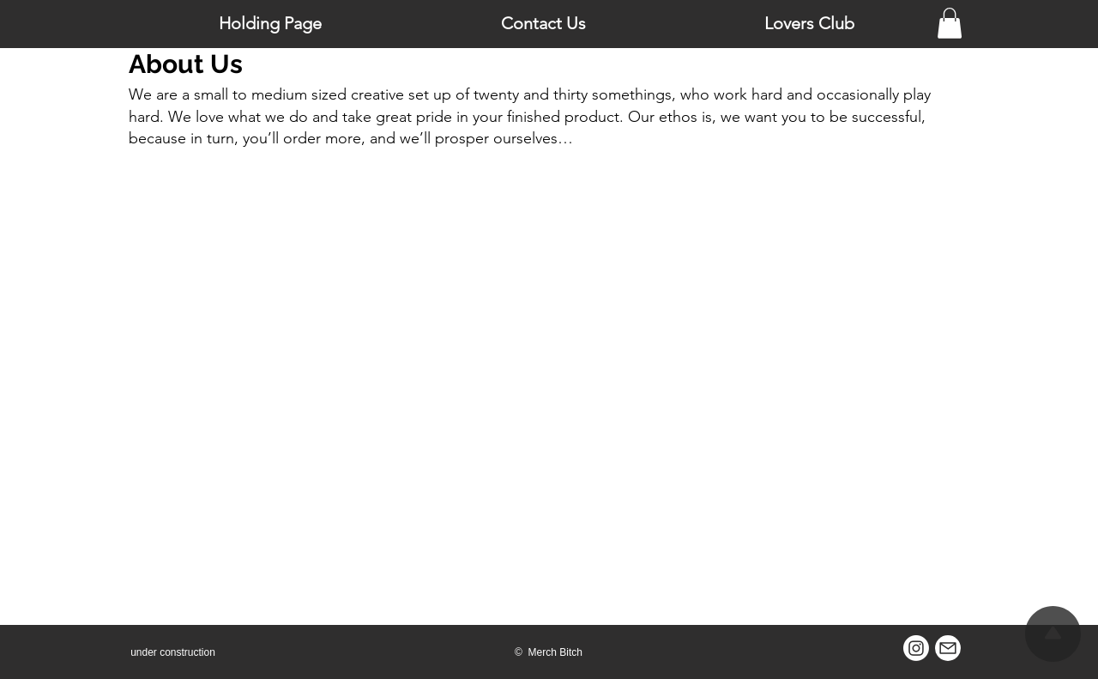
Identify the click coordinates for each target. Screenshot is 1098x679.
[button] (949, 23)
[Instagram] (916, 648)
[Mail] (948, 648)
